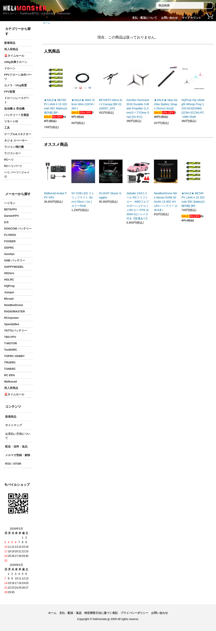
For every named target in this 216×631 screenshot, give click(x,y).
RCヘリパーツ (13, 166)
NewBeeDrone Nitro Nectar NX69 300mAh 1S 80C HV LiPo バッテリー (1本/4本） (165, 202)
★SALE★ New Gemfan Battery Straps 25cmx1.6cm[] (165, 104)
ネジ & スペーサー (15, 140)
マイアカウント (191, 17)
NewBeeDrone (13, 305)
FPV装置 (9, 91)
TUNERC (10, 368)
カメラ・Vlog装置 (15, 85)
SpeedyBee (11, 324)
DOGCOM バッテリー (18, 228)
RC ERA (9, 375)
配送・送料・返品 (16, 446)
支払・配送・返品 (70, 612)
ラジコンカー (12, 153)
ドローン (9, 68)
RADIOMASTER (14, 311)
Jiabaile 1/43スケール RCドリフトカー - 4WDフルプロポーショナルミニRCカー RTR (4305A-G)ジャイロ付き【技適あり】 (137, 206)
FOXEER (10, 241)
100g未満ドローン (15, 62)
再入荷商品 (11, 49)
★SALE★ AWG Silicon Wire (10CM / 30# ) (82, 104)
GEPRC (9, 247)
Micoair (9, 298)
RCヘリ (9, 159)
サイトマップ (13, 425)
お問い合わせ (169, 17)
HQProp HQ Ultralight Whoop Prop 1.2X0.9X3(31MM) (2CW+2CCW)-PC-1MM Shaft (193, 108)
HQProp (9, 286)
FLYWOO (10, 235)
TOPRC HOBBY (14, 356)
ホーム (46, 23)
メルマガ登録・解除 (17, 455)
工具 (7, 127)
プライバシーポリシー (134, 612)
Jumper (9, 292)
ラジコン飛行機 (14, 146)
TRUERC (10, 362)
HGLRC (9, 279)
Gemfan (9, 254)
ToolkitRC (10, 349)
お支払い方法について (17, 436)
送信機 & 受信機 (14, 108)
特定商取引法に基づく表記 (101, 612)
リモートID (11, 121)
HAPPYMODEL (14, 266)
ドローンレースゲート (16, 100)
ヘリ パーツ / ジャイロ (17, 174)
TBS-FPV (10, 337)
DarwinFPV (11, 215)
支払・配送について (144, 17)
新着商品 (9, 42)
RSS (8, 463)
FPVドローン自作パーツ (18, 76)
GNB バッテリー (14, 260)
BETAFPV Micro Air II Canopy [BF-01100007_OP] (110, 104)
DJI (6, 222)
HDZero (9, 273)
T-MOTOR (10, 343)
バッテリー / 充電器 (16, 115)
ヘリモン (9, 203)
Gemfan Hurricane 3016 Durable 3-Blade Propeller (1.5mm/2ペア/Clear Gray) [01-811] (137, 108)
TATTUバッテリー (15, 330)
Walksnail (10, 381)
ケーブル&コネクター (17, 134)
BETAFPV (10, 209)
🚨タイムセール (14, 55)
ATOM (17, 463)
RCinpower (11, 317)
